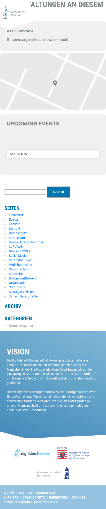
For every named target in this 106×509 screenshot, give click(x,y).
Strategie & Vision (21, 292)
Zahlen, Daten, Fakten (24, 296)
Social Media (18, 255)
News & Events (19, 251)
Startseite (16, 274)
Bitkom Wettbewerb (23, 278)
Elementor (16, 215)
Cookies (78, 497)
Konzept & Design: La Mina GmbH (30, 502)
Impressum (17, 238)
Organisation (18, 282)
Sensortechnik (19, 269)
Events (13, 219)
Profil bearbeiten (20, 265)
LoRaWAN (16, 246)
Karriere (14, 224)
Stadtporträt (18, 287)
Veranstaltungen (21, 260)
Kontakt (14, 228)
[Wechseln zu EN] (37, 3)
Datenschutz (18, 233)
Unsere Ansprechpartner (26, 242)
